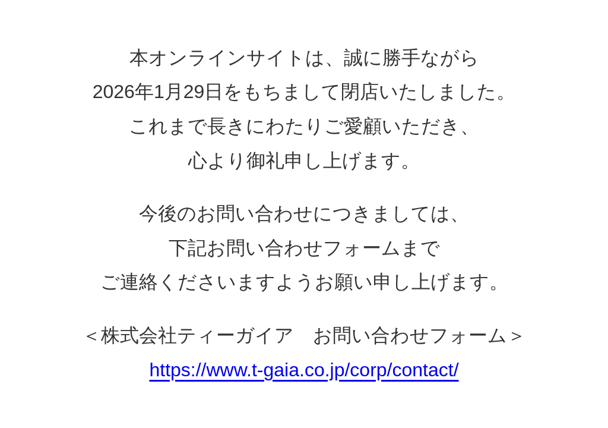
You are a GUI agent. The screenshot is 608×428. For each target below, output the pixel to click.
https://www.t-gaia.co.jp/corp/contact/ (303, 369)
